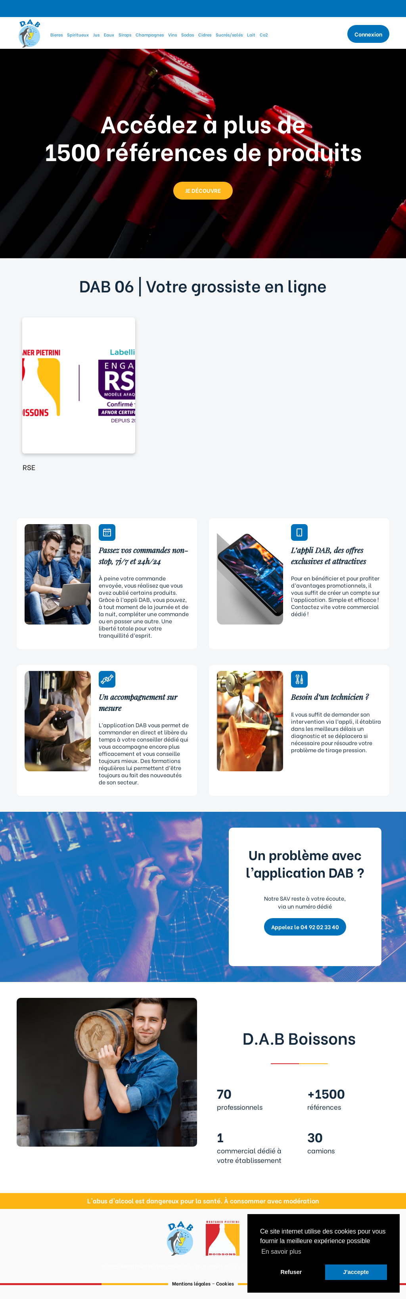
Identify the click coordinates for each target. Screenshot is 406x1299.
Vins (172, 34)
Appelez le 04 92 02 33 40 (305, 926)
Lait (251, 34)
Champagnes (150, 34)
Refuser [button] (291, 1272)
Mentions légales (191, 1283)
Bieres (56, 34)
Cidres (204, 34)
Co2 (264, 34)
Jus (96, 34)
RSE (29, 466)
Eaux (109, 34)
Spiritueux (78, 34)
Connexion (368, 34)
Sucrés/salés (229, 34)
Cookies (225, 1283)
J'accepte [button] (356, 1272)
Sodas (187, 34)
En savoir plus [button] (281, 1251)
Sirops (125, 34)
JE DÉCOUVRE (203, 190)
